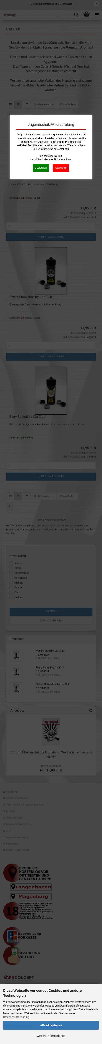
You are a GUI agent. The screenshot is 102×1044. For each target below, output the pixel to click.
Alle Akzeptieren (51, 1025)
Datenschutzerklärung (16, 1017)
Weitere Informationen (51, 1035)
